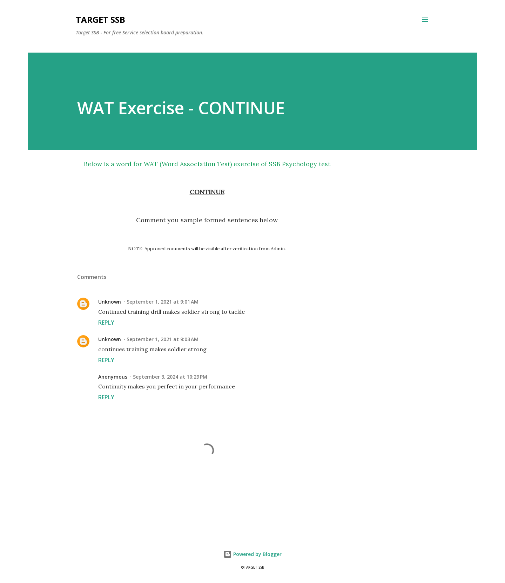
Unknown (109, 301)
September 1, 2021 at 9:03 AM (162, 339)
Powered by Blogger (252, 554)
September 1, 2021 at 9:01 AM (162, 301)
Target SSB (100, 19)
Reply (106, 322)
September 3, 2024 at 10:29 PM (170, 376)
